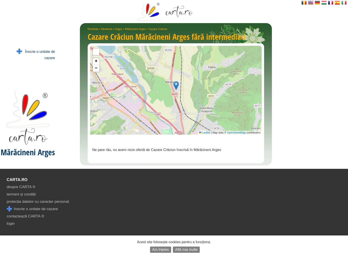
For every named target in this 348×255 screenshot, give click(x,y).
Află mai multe (186, 249)
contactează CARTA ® (25, 216)
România (93, 29)
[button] (176, 85)
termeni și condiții (21, 194)
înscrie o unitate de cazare (32, 209)
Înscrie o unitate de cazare (36, 54)
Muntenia (106, 29)
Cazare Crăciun (158, 29)
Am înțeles (160, 249)
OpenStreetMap (236, 132)
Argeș (118, 29)
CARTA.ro (17, 179)
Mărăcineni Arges (135, 29)
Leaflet (204, 132)
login (11, 223)
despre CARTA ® (21, 187)
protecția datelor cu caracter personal (38, 201)
